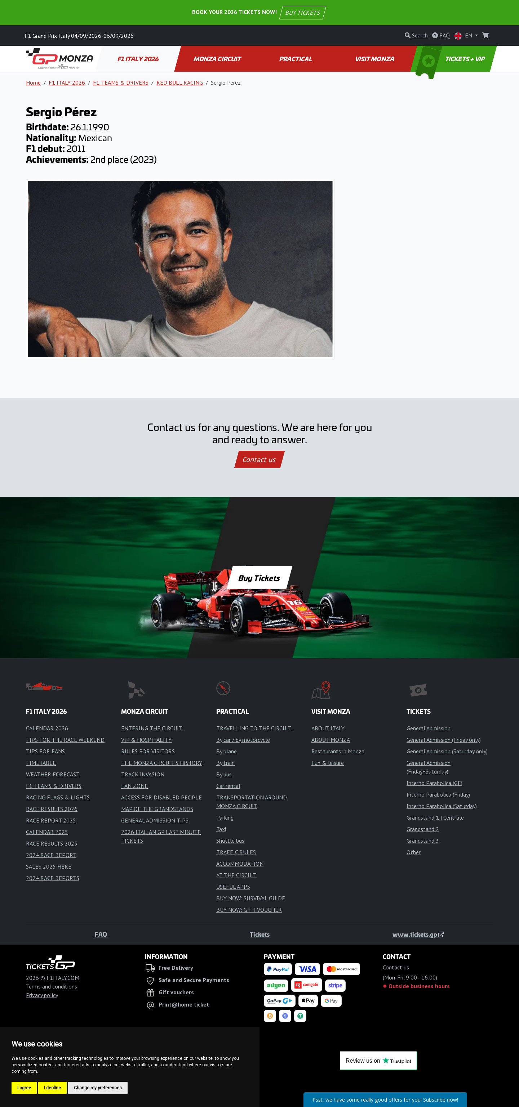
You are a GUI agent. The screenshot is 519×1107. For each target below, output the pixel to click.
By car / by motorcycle (243, 739)
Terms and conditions (51, 986)
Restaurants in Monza (337, 751)
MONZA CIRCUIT (217, 58)
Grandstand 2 (423, 829)
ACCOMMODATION (239, 863)
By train (225, 762)
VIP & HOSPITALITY (146, 739)
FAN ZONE (134, 785)
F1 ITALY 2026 (138, 58)
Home (33, 82)
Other (414, 852)
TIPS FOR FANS (45, 751)
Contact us (259, 459)
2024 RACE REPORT (51, 855)
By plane (226, 751)
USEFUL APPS (233, 886)
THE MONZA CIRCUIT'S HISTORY (161, 762)
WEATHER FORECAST (53, 774)
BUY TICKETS (302, 12)
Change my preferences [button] (98, 1087)
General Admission (429, 728)
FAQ (101, 934)
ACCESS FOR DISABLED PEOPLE (161, 797)
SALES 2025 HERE (48, 866)
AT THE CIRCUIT (236, 875)
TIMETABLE (41, 762)
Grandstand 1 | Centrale (435, 817)
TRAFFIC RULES (236, 852)
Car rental (228, 785)
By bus (224, 774)
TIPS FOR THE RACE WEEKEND (65, 739)
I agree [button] (24, 1087)
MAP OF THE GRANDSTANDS (157, 808)
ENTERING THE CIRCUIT (151, 728)
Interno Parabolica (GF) (434, 782)
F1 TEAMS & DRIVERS (120, 82)
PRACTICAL (296, 58)
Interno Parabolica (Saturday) (442, 806)
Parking (225, 817)
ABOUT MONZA (330, 739)
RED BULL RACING (179, 82)
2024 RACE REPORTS (52, 878)
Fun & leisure (327, 762)
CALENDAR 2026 (47, 728)
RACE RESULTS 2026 (51, 808)
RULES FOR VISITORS (148, 751)
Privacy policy (42, 995)
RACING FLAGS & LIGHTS (58, 797)
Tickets (260, 934)
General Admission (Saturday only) (447, 751)
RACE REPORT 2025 (51, 820)
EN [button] (464, 36)
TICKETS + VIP (451, 59)
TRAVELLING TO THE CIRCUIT (254, 728)
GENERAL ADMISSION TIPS (154, 820)
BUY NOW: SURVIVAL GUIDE (250, 898)
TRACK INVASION (142, 774)
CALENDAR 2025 (47, 831)
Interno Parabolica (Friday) (438, 794)
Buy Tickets (259, 577)
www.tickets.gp (418, 934)
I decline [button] (52, 1087)
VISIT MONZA (375, 58)
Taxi (221, 829)
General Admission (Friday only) (444, 739)
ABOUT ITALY (328, 728)
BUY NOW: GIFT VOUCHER (249, 909)
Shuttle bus (230, 840)
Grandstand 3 (423, 840)
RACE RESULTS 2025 (51, 843)
